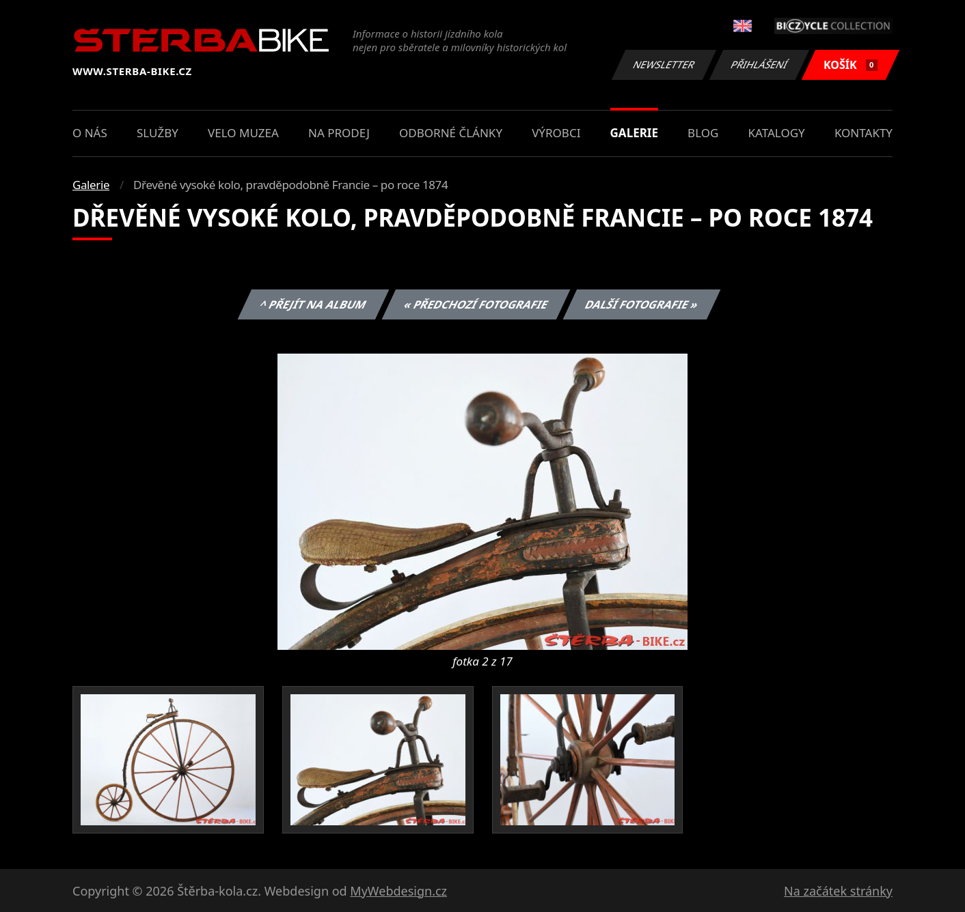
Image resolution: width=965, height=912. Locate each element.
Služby (157, 133)
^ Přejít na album (313, 304)
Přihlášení (759, 64)
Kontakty (863, 133)
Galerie (634, 133)
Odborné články (450, 133)
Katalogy (776, 133)
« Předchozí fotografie (475, 304)
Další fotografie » (642, 304)
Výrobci (556, 133)
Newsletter (663, 64)
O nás (89, 133)
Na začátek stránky (838, 891)
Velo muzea (243, 133)
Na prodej (339, 133)
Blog (703, 133)
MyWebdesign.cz (398, 891)
